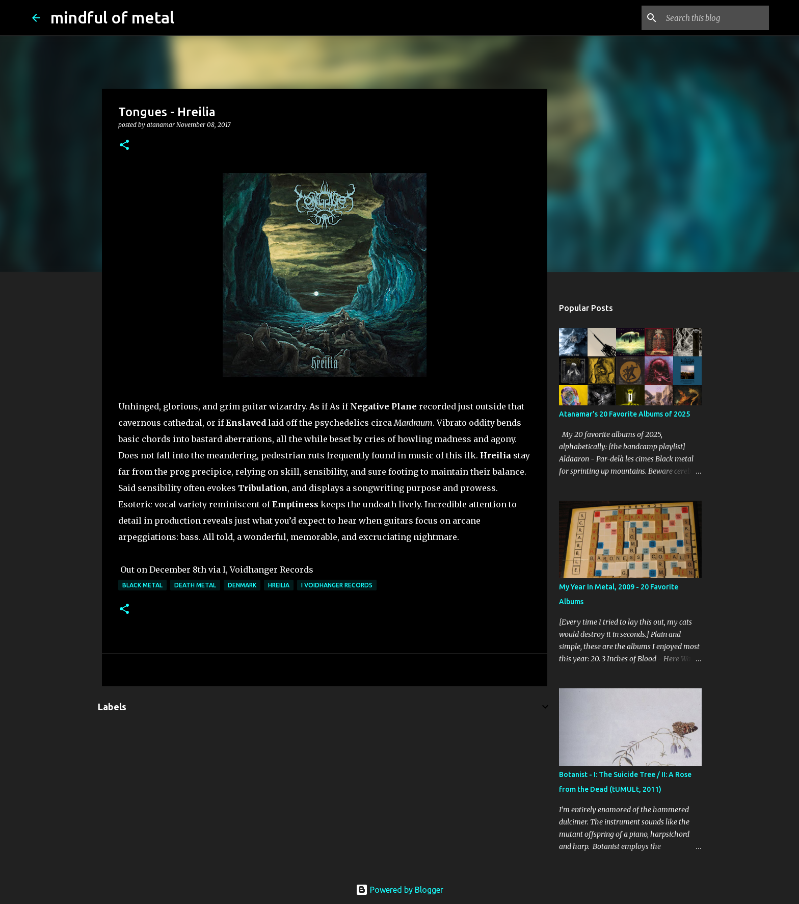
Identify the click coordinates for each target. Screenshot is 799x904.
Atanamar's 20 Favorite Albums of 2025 (624, 414)
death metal (195, 585)
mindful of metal (112, 17)
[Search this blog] (715, 18)
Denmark (242, 585)
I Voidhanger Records (336, 585)
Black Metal (142, 585)
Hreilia (278, 585)
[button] (124, 145)
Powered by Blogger (399, 889)
